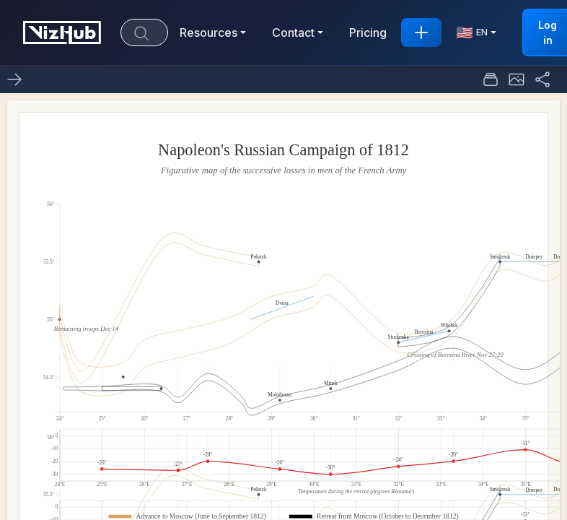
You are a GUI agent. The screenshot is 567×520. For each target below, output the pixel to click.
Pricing (368, 32)
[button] (516, 79)
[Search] (144, 32)
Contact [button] (293, 32)
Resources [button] (208, 32)
